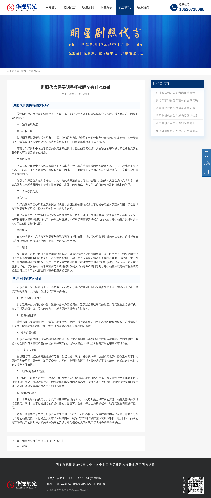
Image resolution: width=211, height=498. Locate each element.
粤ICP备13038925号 (79, 490)
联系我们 (143, 7)
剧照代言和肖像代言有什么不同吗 (177, 100)
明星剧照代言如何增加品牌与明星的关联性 (179, 123)
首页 (23, 71)
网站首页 (52, 7)
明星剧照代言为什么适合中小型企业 (43, 440)
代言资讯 (125, 7)
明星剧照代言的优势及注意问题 (175, 108)
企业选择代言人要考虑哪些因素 (175, 92)
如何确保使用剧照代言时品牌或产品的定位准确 (179, 130)
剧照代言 (70, 7)
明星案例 (106, 7)
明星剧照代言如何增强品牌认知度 (177, 115)
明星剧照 (88, 7)
